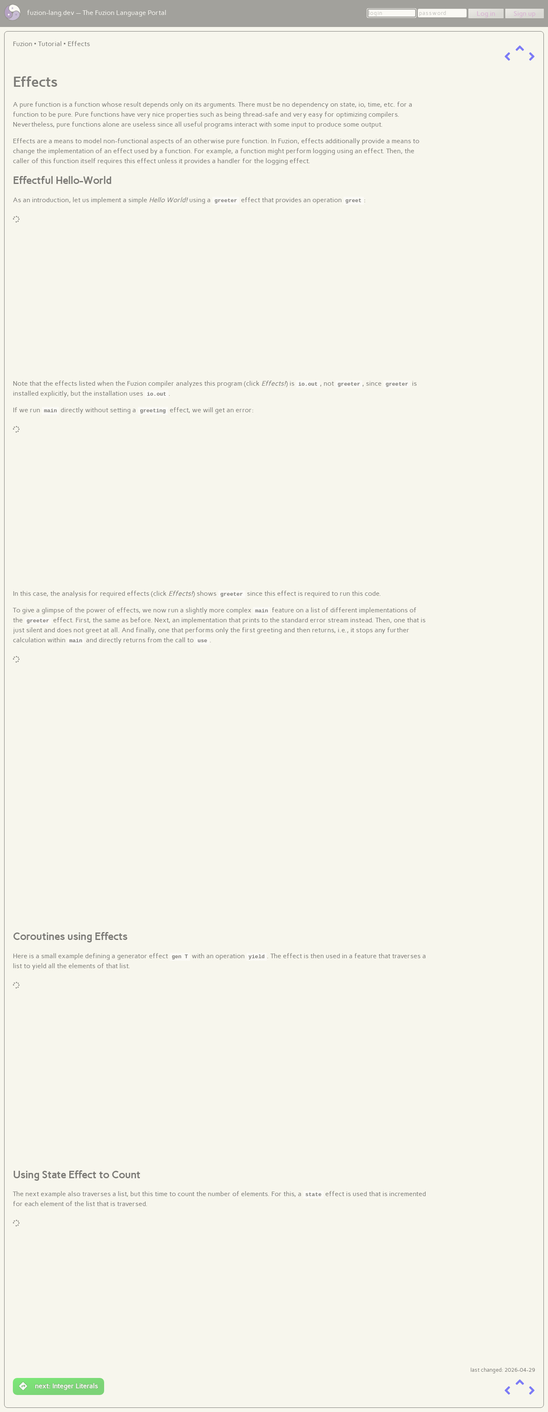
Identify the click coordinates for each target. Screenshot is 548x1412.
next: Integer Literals (58, 1386)
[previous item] (507, 56)
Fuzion (22, 44)
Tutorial (50, 44)
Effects (79, 44)
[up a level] (520, 48)
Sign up (525, 13)
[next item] (532, 56)
